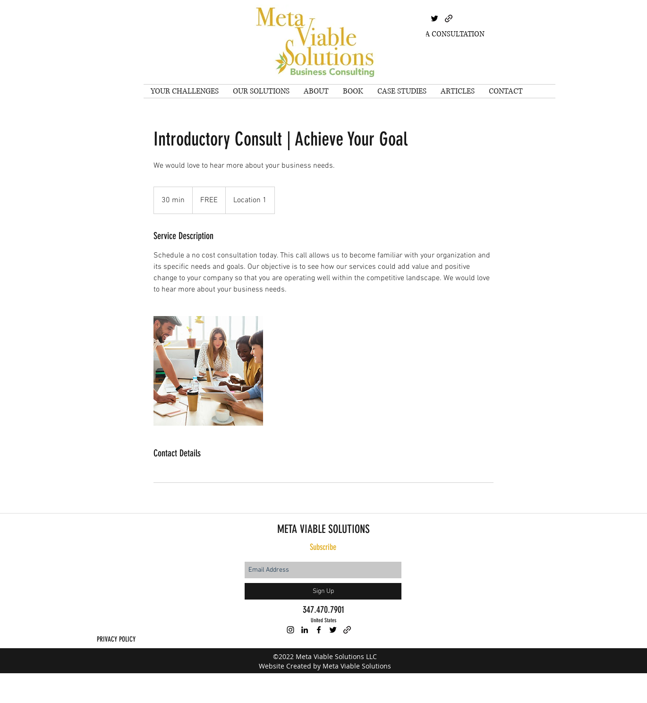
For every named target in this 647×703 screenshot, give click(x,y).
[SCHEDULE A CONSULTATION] (435, 34)
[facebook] (319, 629)
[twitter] (434, 18)
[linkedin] (304, 629)
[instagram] (290, 629)
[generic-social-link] (448, 18)
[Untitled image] (208, 371)
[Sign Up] (323, 591)
